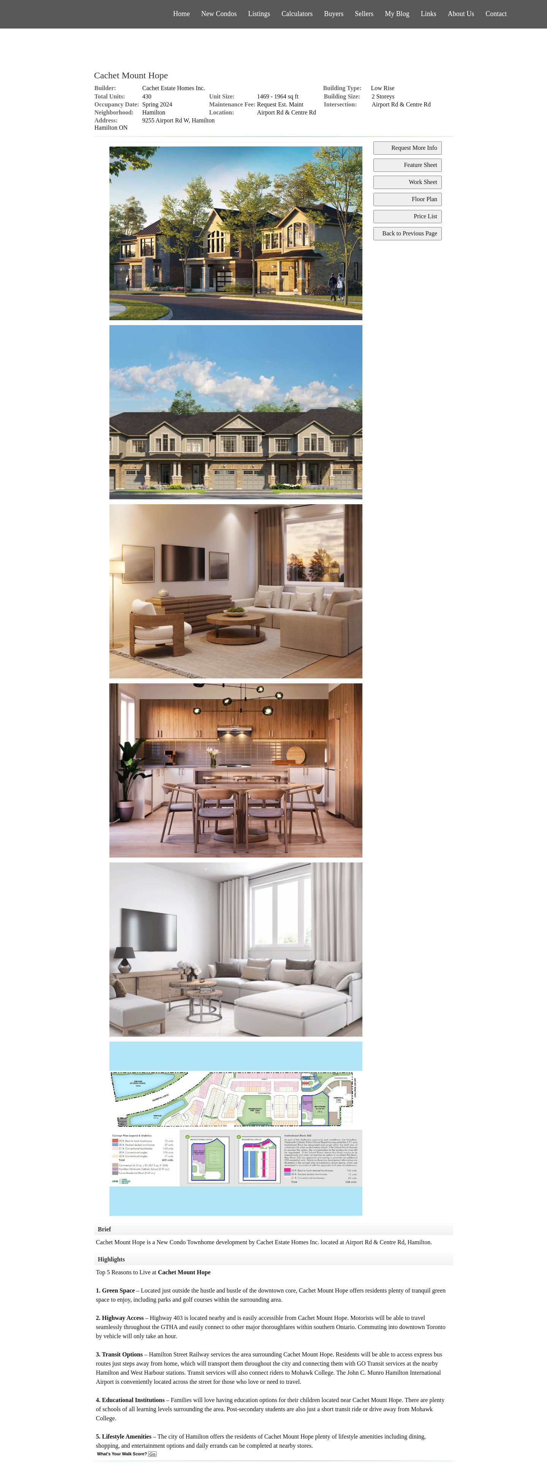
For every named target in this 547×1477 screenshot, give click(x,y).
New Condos (219, 13)
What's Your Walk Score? (127, 1454)
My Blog (397, 13)
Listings (259, 13)
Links (428, 13)
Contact (496, 13)
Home (181, 13)
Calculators (297, 13)
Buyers (333, 13)
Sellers (364, 13)
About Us (461, 13)
